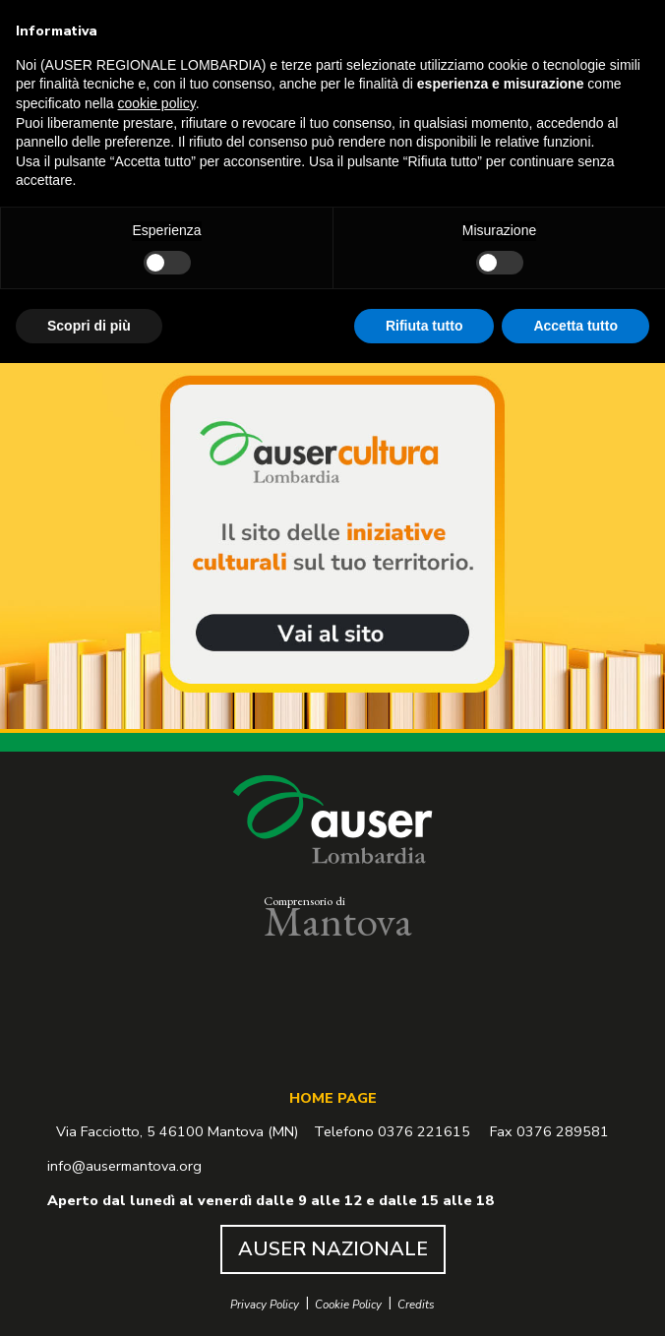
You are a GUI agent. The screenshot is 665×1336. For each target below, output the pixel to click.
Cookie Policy (348, 1305)
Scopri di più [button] (89, 325)
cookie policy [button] (157, 103)
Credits (416, 1305)
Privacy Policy (264, 1305)
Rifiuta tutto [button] (424, 325)
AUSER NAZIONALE (333, 1249)
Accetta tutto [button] (575, 325)
